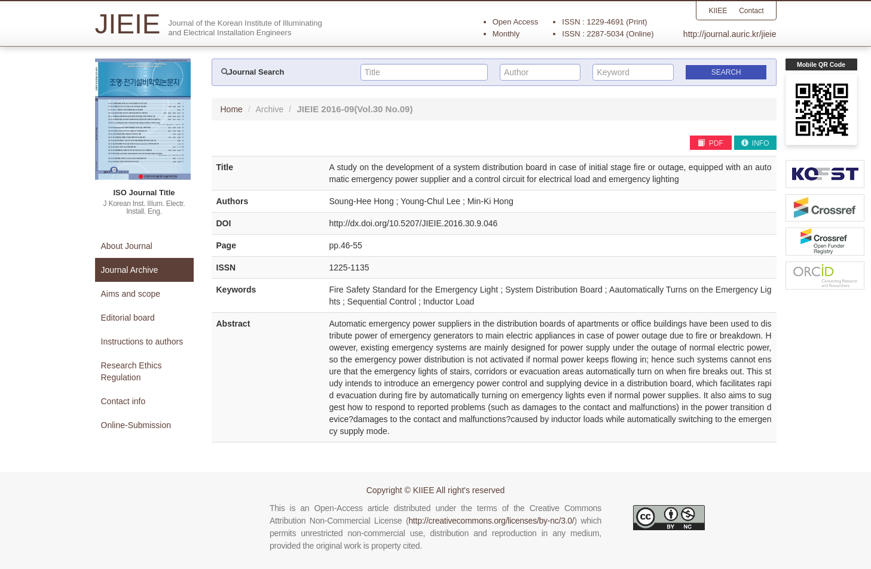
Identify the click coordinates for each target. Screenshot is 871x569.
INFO (755, 143)
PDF (710, 143)
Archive (270, 109)
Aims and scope (131, 294)
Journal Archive (129, 270)
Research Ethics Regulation (131, 371)
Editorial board (128, 317)
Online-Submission (136, 425)
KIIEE (717, 11)
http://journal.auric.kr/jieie (730, 34)
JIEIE (354, 109)
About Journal (126, 246)
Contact (751, 11)
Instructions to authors (142, 341)
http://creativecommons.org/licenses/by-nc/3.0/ (491, 520)
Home (232, 109)
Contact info (123, 401)
